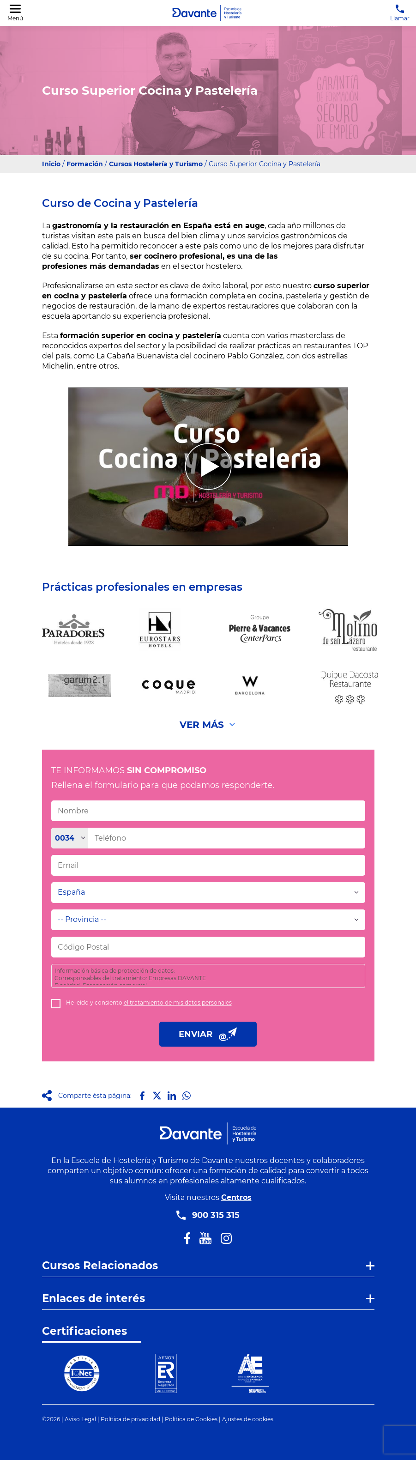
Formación (84, 164)
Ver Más (202, 724)
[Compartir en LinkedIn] (172, 1095)
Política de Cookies (191, 1419)
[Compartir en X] (157, 1095)
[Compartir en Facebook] (142, 1095)
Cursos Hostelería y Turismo (156, 164)
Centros (236, 1197)
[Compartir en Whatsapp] (186, 1095)
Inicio (51, 164)
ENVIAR (208, 1034)
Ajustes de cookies (247, 1419)
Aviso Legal (80, 1419)
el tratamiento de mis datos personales (178, 1002)
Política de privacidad (130, 1419)
